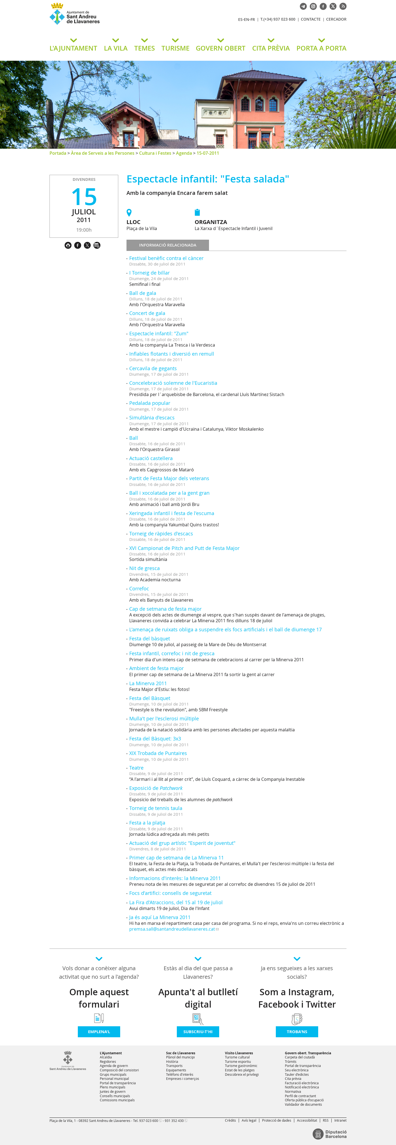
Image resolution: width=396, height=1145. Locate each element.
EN (246, 19)
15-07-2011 (208, 153)
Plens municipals (112, 1087)
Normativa (293, 1091)
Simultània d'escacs (152, 417)
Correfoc (139, 588)
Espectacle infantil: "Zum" (158, 333)
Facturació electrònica (302, 1083)
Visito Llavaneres (239, 1053)
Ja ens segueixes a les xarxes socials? (297, 972)
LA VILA (116, 48)
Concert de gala (147, 313)
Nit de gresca (144, 568)
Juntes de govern (112, 1091)
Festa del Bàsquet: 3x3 (155, 738)
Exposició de (156, 788)
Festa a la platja (147, 822)
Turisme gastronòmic (241, 1065)
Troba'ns (297, 1032)
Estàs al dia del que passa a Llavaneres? (198, 972)
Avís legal (249, 1120)
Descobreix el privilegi (242, 1074)
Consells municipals (115, 1096)
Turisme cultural (237, 1057)
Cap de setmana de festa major (165, 608)
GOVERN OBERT (221, 48)
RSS (326, 1120)
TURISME (175, 48)
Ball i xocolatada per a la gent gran (169, 492)
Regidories (108, 1061)
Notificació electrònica (302, 1087)
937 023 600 (148, 1120)
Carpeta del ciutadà (300, 1057)
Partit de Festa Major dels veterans (169, 478)
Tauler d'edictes (297, 1074)
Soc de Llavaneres (180, 1053)
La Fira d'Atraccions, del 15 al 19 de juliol (176, 902)
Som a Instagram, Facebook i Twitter (297, 998)
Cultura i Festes (155, 153)
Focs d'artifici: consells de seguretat (170, 893)
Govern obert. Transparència (308, 1053)
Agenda (184, 153)
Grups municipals (113, 1074)
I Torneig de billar (149, 272)
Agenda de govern (114, 1065)
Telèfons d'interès (179, 1074)
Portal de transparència (118, 1083)
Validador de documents (303, 1104)
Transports (174, 1065)
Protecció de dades (276, 1120)
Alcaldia (106, 1057)
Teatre (136, 767)
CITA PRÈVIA (271, 48)
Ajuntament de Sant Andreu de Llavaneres (114, 24)
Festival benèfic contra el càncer (166, 258)
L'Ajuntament (111, 1053)
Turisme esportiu (238, 1061)
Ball (133, 438)
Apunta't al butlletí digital (198, 998)
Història (172, 1061)
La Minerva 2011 (148, 683)
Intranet (340, 1120)
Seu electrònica (297, 1070)
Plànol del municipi (180, 1057)
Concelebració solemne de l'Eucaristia (173, 383)
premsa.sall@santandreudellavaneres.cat (172, 929)
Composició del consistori (119, 1070)
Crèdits (230, 1120)
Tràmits (290, 1061)
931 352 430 (174, 1120)
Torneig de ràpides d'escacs (161, 533)
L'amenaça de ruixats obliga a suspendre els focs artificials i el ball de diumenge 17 (225, 629)
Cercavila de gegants (153, 368)
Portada (58, 153)
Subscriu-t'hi (198, 1032)
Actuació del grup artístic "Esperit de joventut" (182, 843)
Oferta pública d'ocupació (304, 1100)
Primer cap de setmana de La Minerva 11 (176, 857)
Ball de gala (142, 293)
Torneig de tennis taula (155, 808)
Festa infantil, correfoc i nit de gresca (172, 653)
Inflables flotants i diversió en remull (171, 353)
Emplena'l (99, 1032)
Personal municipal (114, 1078)
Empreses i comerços (182, 1078)
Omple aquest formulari (99, 998)
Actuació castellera (151, 458)
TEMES (144, 48)
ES (240, 19)
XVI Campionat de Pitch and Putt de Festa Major (184, 548)
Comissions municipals (117, 1100)
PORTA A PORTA (321, 48)
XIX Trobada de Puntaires (158, 753)
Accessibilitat (307, 1120)
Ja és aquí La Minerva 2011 (160, 917)
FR (253, 19)
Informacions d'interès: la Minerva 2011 (175, 878)
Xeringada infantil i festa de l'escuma (171, 513)
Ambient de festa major (156, 668)
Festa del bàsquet (149, 638)
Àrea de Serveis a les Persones (102, 153)
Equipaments (176, 1070)
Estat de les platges (240, 1070)
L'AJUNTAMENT (73, 48)
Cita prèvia (293, 1078)
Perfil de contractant (300, 1096)
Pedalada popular (149, 403)
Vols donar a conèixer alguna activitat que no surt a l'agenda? (99, 972)
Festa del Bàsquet (149, 698)
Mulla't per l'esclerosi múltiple (164, 718)
